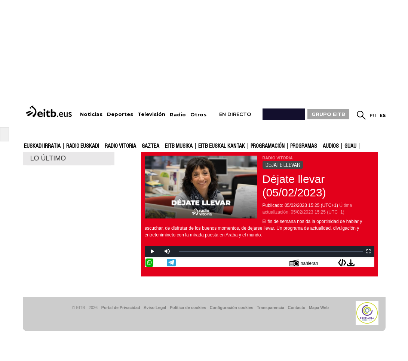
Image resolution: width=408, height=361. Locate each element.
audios (331, 146)
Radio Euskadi (82, 146)
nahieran (303, 263)
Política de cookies (188, 307)
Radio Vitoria (120, 146)
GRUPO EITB (328, 114)
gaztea (150, 146)
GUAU (350, 146)
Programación (268, 146)
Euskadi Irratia (42, 146)
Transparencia (270, 307)
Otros (198, 114)
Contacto (297, 307)
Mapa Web (319, 307)
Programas (303, 146)
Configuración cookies (231, 307)
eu (373, 115)
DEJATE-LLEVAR (283, 165)
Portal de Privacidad (120, 307)
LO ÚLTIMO (48, 158)
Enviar (369, 262)
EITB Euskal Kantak (221, 146)
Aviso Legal (155, 307)
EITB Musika (179, 146)
